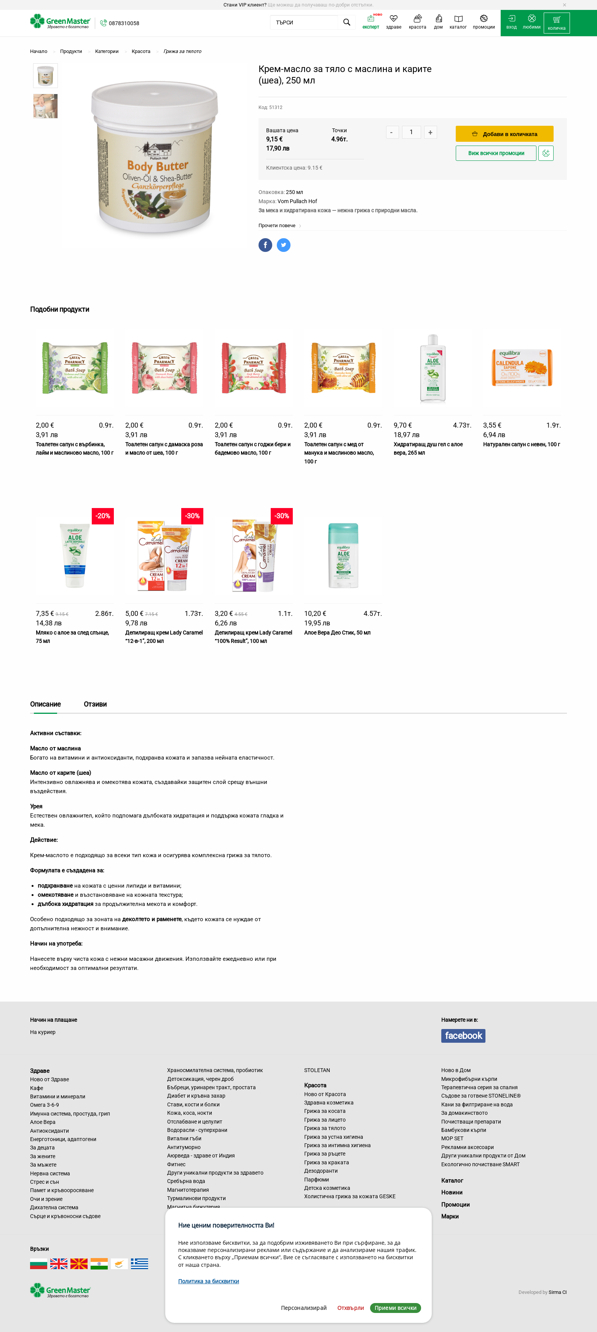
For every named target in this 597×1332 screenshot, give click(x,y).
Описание (45, 704)
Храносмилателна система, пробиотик (215, 1070)
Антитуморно (184, 1147)
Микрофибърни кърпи (469, 1079)
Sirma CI (558, 1292)
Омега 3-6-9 (44, 1105)
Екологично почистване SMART (480, 1164)
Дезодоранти (321, 1171)
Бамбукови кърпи (463, 1130)
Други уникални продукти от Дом (483, 1155)
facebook (463, 1036)
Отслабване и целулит (194, 1122)
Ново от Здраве (49, 1079)
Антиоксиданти (49, 1131)
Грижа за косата (325, 1111)
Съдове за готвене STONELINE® (481, 1096)
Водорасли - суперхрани (197, 1130)
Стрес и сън (44, 1182)
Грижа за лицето (325, 1120)
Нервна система (50, 1173)
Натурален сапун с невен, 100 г (521, 444)
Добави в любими (547, 155)
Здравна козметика (329, 1103)
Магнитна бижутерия (193, 1207)
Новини (452, 1192)
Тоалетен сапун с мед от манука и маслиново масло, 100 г (339, 453)
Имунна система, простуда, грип (70, 1114)
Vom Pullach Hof (297, 201)
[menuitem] (557, 23)
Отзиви (95, 704)
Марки (450, 1216)
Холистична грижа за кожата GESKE (350, 1196)
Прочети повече (280, 225)
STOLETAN (317, 1070)
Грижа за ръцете (324, 1154)
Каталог (452, 1180)
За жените (42, 1156)
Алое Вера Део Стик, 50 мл (337, 633)
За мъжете (43, 1165)
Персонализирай (304, 1307)
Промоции (455, 1204)
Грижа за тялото (325, 1128)
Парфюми (316, 1180)
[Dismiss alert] (564, 5)
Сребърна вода (186, 1181)
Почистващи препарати (471, 1122)
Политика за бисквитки (208, 1281)
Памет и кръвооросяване (62, 1190)
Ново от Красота (325, 1094)
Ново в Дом (456, 1070)
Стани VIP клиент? (245, 5)
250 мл (294, 192)
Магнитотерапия (188, 1190)
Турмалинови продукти (196, 1198)
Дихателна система (54, 1207)
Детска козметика (327, 1188)
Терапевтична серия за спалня (479, 1087)
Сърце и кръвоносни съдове (65, 1216)
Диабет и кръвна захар (196, 1096)
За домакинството (464, 1113)
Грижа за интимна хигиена (337, 1145)
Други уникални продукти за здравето (215, 1173)
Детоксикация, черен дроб (200, 1079)
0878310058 (124, 23)
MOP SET (452, 1138)
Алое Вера (43, 1122)
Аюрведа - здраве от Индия (201, 1155)
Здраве (39, 1070)
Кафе (36, 1088)
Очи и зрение (46, 1199)
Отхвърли (350, 1307)
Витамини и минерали (57, 1096)
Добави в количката (505, 134)
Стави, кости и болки (193, 1104)
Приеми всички (396, 1307)
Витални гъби (184, 1138)
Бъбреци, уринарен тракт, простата (211, 1087)
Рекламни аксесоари (467, 1147)
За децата (42, 1147)
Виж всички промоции (496, 153)
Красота (315, 1085)
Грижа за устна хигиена (333, 1137)
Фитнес (176, 1164)
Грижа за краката (326, 1162)
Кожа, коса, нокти (189, 1113)
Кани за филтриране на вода (477, 1104)
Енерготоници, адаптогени (63, 1139)
